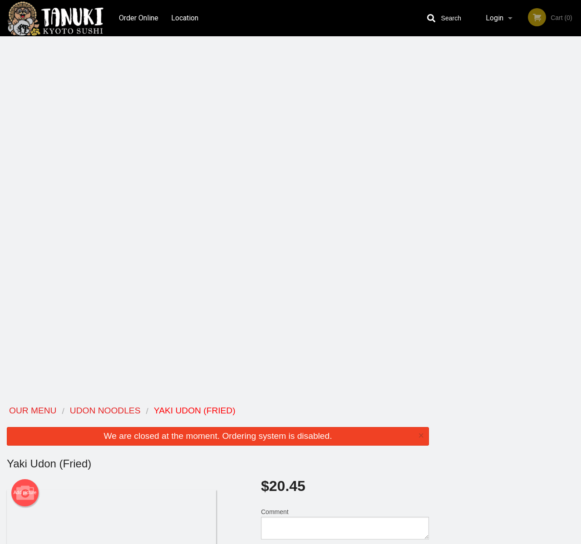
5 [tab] (528, 186)
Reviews (346, 422)
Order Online (138, 18)
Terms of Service (306, 537)
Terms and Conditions (363, 434)
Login (494, 18)
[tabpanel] (508, 128)
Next (574, 127)
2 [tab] (487, 186)
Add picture (25, 132)
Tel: (434, 445)
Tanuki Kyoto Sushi (109, 411)
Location (185, 18)
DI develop (304, 513)
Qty (286, 199)
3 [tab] (501, 186)
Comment (345, 163)
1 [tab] (474, 186)
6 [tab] (542, 186)
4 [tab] (515, 186)
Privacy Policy (353, 445)
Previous (442, 127)
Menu (267, 422)
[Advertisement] (218, 367)
